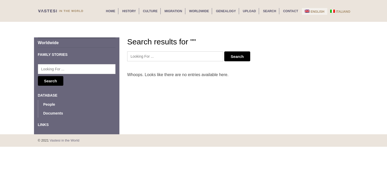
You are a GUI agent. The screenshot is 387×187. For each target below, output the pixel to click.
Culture (150, 11)
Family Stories (53, 54)
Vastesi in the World (64, 140)
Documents (53, 113)
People (49, 104)
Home (110, 11)
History (129, 11)
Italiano (340, 12)
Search (269, 11)
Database (48, 95)
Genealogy (226, 11)
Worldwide (199, 11)
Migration (173, 11)
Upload (249, 11)
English (314, 12)
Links (43, 125)
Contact (290, 11)
